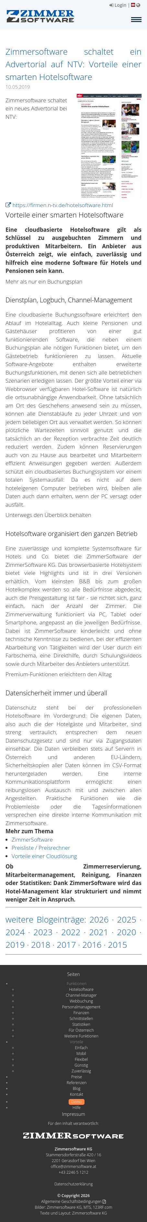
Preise (76, 1077)
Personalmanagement (81, 1007)
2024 (15, 932)
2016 (91, 944)
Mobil (81, 1053)
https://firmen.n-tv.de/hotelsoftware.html (59, 205)
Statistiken (81, 1024)
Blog (77, 1088)
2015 (117, 944)
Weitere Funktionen (81, 1036)
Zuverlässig (81, 1071)
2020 (126, 932)
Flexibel (81, 1059)
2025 (126, 919)
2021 (98, 932)
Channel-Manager (81, 995)
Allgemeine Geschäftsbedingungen (73, 1201)
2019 (15, 944)
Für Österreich (81, 1030)
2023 (42, 932)
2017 (66, 944)
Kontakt (76, 1094)
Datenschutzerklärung (73, 1184)
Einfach (81, 1047)
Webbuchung (81, 1001)
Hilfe (76, 1107)
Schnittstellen (81, 1018)
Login (117, 5)
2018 (40, 944)
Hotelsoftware (81, 989)
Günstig (81, 1065)
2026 (98, 919)
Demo (76, 1101)
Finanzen (81, 1012)
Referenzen (76, 1082)
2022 (70, 932)
